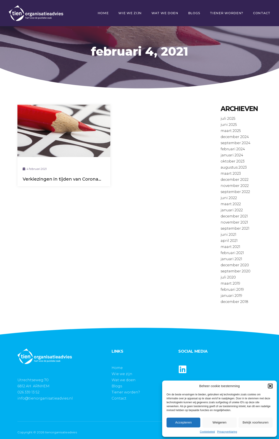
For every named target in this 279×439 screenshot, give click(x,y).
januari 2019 (231, 296)
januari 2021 (231, 259)
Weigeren (219, 422)
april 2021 (229, 241)
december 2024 (235, 137)
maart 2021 (230, 247)
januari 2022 (232, 210)
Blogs (194, 13)
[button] (270, 386)
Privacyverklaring (227, 431)
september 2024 (235, 143)
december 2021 (234, 216)
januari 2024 (232, 155)
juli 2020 (228, 277)
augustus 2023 (234, 167)
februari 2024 (233, 149)
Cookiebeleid (207, 431)
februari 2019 (232, 289)
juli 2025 (228, 118)
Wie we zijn (130, 13)
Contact (261, 13)
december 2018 (234, 302)
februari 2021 (232, 253)
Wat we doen (164, 13)
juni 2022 (229, 198)
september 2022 (235, 192)
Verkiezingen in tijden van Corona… (62, 179)
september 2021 (235, 228)
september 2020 (235, 271)
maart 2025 (231, 131)
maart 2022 (231, 204)
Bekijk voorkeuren (256, 422)
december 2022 (234, 180)
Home (103, 13)
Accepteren (183, 422)
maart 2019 (230, 283)
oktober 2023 (233, 161)
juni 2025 (229, 125)
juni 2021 (228, 234)
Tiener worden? (226, 13)
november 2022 (235, 186)
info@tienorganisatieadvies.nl (45, 398)
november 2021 (234, 222)
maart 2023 (231, 173)
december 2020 (235, 265)
